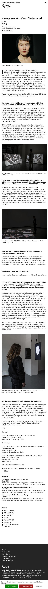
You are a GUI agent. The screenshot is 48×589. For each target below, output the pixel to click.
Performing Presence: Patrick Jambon (15, 479)
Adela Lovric (11, 27)
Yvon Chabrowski (10, 469)
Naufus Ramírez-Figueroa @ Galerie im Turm (17, 487)
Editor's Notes (8, 510)
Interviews (8, 30)
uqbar (6, 470)
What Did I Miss (8, 512)
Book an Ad (6, 552)
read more (41, 484)
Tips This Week (8, 519)
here (28, 576)
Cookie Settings (7, 560)
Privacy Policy (7, 558)
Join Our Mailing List (9, 556)
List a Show (6, 554)
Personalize (38, 586)
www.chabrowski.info (17, 465)
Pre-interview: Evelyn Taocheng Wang (15, 495)
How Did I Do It (8, 514)
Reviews (5, 517)
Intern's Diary (8, 521)
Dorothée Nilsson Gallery (29, 469)
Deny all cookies (26, 586)
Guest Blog (6, 526)
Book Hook (6, 522)
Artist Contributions (10, 524)
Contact (4, 550)
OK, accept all (11, 586)
